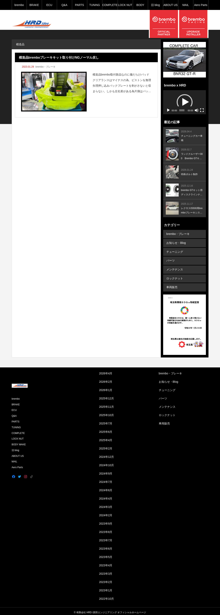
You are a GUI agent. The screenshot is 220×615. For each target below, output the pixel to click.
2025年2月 (105, 446)
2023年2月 (105, 579)
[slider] (181, 110)
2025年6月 (105, 429)
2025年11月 (106, 404)
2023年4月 (105, 563)
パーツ (170, 259)
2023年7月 (105, 537)
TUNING (94, 5)
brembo (19, 5)
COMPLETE (110, 5)
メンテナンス (174, 268)
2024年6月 (105, 487)
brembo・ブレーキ (45, 66)
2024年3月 (105, 504)
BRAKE (34, 5)
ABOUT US (170, 5)
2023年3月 (105, 571)
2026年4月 (105, 371)
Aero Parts (200, 5)
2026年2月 (105, 379)
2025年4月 (105, 437)
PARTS (79, 5)
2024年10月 (106, 462)
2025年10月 (106, 412)
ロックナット (174, 276)
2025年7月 (105, 421)
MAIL (185, 5)
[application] (184, 102)
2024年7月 (105, 479)
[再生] (168, 110)
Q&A (64, 5)
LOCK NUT (125, 5)
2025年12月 (106, 396)
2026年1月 (105, 387)
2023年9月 (105, 521)
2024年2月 (105, 512)
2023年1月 (105, 588)
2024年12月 (106, 454)
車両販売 (171, 285)
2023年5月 (105, 554)
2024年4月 (105, 496)
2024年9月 (105, 471)
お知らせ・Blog (176, 242)
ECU (49, 5)
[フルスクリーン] (202, 110)
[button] (185, 102)
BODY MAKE (140, 6)
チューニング (174, 251)
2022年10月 (106, 596)
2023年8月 (105, 529)
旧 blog (155, 5)
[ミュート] (197, 110)
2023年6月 (105, 546)
